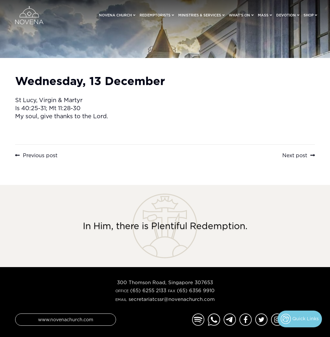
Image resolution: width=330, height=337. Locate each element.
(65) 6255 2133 (148, 290)
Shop (309, 15)
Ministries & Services (199, 15)
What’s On (239, 15)
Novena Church (115, 15)
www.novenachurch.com (65, 319)
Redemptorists (155, 15)
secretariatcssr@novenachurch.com (172, 299)
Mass (263, 15)
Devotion (286, 15)
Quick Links (300, 319)
